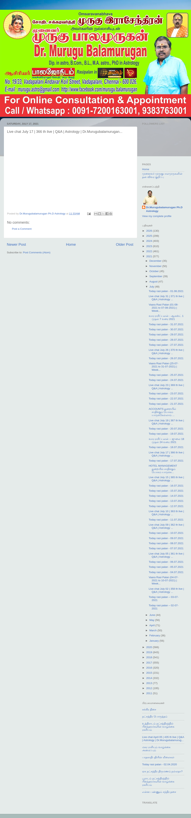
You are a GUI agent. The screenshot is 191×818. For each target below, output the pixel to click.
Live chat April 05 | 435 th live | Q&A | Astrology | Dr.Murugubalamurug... (163, 739)
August (153, 281)
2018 (149, 657)
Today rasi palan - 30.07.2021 (166, 329)
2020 (149, 647)
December (155, 260)
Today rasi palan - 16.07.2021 (166, 485)
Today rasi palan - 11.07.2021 (166, 519)
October (154, 271)
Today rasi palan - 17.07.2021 (166, 460)
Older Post (124, 244)
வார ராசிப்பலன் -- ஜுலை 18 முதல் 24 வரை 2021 (166, 441)
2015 (149, 672)
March (153, 630)
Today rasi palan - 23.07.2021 (166, 393)
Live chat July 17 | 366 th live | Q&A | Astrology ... (166, 454)
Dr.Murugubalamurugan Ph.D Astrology (164, 209)
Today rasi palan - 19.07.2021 (166, 433)
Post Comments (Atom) (36, 252)
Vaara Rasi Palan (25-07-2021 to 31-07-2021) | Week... (163, 366)
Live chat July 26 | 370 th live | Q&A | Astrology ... (166, 351)
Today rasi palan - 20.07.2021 (166, 428)
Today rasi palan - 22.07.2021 (166, 398)
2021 (149, 256)
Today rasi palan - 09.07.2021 (166, 538)
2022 (149, 251)
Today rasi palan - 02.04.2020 (159, 764)
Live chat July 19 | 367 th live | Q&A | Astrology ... (166, 422)
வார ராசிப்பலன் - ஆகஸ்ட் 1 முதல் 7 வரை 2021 (166, 317)
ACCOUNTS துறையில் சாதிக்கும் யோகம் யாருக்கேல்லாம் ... (162, 412)
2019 (149, 652)
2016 (149, 667)
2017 (149, 662)
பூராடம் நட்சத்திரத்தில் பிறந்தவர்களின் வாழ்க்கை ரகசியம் (158, 781)
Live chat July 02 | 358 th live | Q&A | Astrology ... (166, 590)
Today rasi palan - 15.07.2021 (166, 490)
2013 (149, 683)
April (152, 625)
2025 (149, 235)
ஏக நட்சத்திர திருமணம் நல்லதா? (162, 771)
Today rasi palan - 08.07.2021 (166, 543)
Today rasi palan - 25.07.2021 (166, 374)
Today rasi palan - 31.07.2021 (166, 324)
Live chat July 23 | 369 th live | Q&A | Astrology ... (166, 387)
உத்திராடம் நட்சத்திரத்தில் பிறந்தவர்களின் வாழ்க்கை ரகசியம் (158, 726)
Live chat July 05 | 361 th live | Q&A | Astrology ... (166, 555)
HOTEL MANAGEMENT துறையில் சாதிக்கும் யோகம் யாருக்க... (163, 468)
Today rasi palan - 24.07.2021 (166, 380)
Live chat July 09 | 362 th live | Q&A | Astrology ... (166, 526)
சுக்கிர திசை (149, 709)
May (152, 620)
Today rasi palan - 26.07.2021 (166, 358)
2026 (149, 230)
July (152, 286)
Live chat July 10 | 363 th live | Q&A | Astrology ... (166, 513)
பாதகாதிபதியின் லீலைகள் (158, 757)
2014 (149, 678)
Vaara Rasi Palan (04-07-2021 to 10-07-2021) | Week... (163, 580)
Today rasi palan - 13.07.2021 (166, 500)
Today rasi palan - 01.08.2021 (166, 291)
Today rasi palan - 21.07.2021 (166, 403)
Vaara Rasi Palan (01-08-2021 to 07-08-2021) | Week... (163, 307)
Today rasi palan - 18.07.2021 (166, 447)
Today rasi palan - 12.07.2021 (166, 506)
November (155, 266)
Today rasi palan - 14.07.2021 (166, 495)
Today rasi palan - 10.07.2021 (166, 532)
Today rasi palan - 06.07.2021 (166, 561)
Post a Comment (22, 228)
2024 (149, 240)
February (155, 635)
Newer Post (16, 244)
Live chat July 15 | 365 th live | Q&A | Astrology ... (166, 479)
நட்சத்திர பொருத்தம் (154, 716)
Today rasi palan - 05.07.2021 (166, 566)
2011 (149, 693)
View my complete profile (156, 216)
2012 (149, 688)
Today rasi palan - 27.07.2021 (166, 344)
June (152, 615)
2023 (149, 246)
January (154, 640)
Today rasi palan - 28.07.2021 (166, 339)
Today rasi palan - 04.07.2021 (166, 572)
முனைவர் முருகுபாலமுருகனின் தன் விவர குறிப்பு (162, 175)
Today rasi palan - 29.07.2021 (166, 334)
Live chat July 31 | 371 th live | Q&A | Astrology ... (166, 298)
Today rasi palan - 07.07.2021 (166, 548)
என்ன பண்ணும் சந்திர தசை (159, 791)
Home (71, 244)
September (156, 276)
